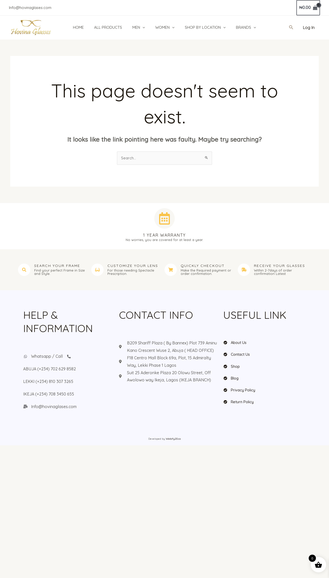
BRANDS (250, 27)
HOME (76, 27)
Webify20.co (173, 439)
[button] (142, 27)
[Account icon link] (309, 27)
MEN (139, 27)
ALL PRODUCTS (107, 27)
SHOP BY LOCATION (208, 27)
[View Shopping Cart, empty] (308, 7)
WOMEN (166, 27)
